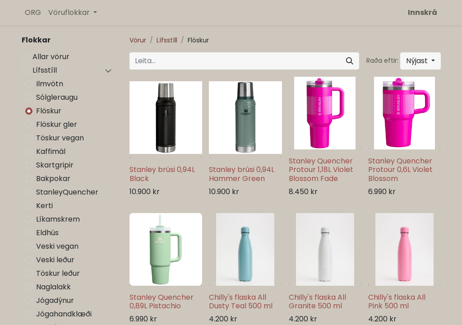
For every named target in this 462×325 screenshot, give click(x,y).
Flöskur (48, 111)
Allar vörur (50, 56)
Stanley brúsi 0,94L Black (162, 173)
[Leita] (349, 61)
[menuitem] (33, 13)
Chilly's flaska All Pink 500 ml (396, 301)
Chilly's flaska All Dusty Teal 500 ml (241, 301)
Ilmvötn (49, 84)
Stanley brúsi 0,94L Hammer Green (241, 173)
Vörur (137, 40)
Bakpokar (53, 178)
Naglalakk (53, 287)
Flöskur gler (56, 124)
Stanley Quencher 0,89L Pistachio (161, 301)
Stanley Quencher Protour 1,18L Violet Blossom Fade (321, 169)
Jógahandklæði (64, 314)
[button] (420, 61)
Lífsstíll (44, 70)
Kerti (44, 205)
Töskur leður (58, 273)
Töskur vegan (60, 138)
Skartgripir (55, 165)
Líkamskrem (58, 219)
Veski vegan (57, 246)
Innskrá (422, 12)
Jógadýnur (55, 300)
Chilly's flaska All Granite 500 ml (317, 301)
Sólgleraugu (57, 97)
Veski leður (55, 260)
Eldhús (47, 233)
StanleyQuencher (67, 192)
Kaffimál (50, 151)
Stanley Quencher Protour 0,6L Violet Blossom (400, 169)
